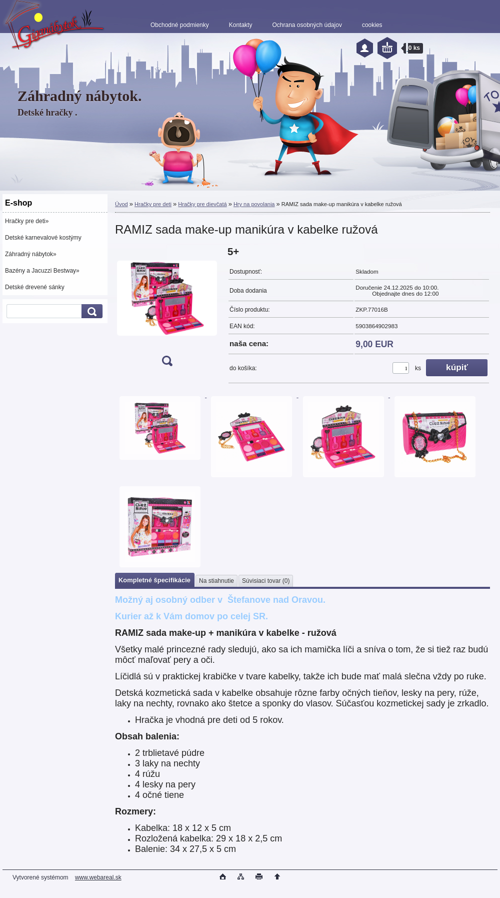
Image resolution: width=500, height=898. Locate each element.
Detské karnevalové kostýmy (43, 237)
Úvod (121, 204)
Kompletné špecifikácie (154, 580)
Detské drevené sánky (34, 287)
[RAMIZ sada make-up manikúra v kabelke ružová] (167, 309)
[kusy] (400, 368)
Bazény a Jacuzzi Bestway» (42, 270)
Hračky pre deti (153, 204)
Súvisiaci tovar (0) (266, 580)
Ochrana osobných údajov (307, 25)
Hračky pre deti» (26, 221)
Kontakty (240, 25)
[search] (90, 311)
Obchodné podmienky (179, 25)
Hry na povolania (254, 204)
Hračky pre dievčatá (202, 204)
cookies (372, 25)
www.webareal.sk (98, 877)
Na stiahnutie (216, 580)
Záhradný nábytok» (30, 254)
